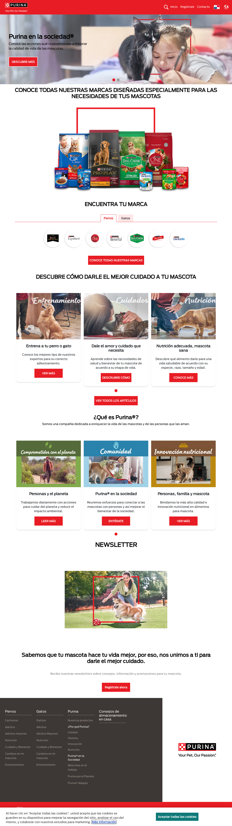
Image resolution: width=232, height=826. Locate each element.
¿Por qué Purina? (212, 17)
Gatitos (41, 726)
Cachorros (11, 726)
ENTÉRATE (116, 527)
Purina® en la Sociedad (109, 17)
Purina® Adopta (78, 789)
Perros (14, 17)
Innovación (75, 750)
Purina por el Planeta (81, 782)
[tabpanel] (116, 56)
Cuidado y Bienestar (17, 753)
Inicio (174, 6)
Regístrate (187, 6)
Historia (73, 744)
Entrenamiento (14, 771)
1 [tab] (113, 86)
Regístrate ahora (116, 693)
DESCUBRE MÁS (23, 68)
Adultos (10, 733)
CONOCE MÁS (183, 384)
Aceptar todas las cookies (177, 816)
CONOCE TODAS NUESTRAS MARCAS (116, 266)
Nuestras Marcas (49, 17)
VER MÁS (48, 379)
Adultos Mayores (47, 740)
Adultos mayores (16, 740)
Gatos (28, 17)
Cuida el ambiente (140, 17)
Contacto (203, 6)
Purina (73, 718)
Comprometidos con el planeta (177, 17)
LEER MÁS (48, 527)
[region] (116, 817)
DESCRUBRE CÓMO (116, 384)
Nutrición (11, 746)
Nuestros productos (77, 17)
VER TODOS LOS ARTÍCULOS (116, 407)
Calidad (73, 738)
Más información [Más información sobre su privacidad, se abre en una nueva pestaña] (104, 822)
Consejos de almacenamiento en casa (113, 722)
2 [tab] (118, 86)
